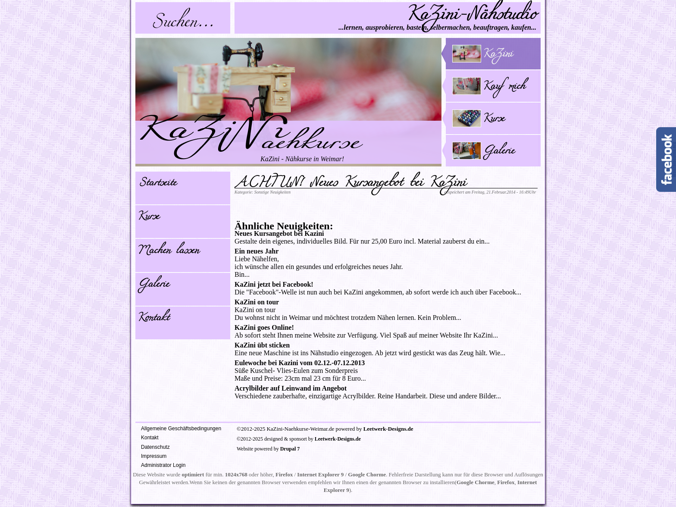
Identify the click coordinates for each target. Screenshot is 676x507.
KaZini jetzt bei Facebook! (274, 284)
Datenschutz (155, 447)
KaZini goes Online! (264, 327)
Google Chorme (367, 474)
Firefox (284, 474)
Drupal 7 (290, 449)
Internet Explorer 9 (320, 474)
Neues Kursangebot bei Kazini (279, 233)
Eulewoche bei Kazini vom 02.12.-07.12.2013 (300, 362)
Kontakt (153, 319)
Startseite (157, 184)
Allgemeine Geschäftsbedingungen (181, 429)
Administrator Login (163, 465)
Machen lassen (168, 252)
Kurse (148, 217)
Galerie (153, 285)
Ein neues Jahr (257, 251)
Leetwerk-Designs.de (388, 429)
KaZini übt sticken (262, 345)
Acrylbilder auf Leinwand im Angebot (291, 388)
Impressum (153, 456)
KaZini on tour (257, 302)
